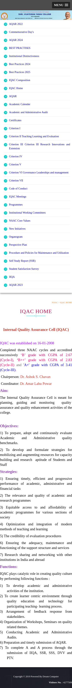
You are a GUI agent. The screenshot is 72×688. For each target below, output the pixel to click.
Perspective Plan (18, 244)
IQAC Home (16, 88)
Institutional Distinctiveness (24, 56)
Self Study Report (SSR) (22, 260)
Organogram (16, 236)
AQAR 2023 (16, 284)
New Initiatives (17, 228)
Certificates (15, 120)
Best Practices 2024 (19, 64)
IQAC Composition (19, 80)
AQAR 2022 (16, 24)
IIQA (12, 276)
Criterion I (14, 128)
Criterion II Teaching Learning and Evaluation (34, 136)
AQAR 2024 (16, 40)
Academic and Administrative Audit (28, 112)
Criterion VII (16, 180)
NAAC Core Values (19, 220)
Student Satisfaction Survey (24, 268)
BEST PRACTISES (19, 48)
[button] (61, 5)
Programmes (16, 204)
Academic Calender (19, 104)
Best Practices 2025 (19, 72)
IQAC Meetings (17, 196)
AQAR (13, 96)
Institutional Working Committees (27, 212)
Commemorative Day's (21, 32)
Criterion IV (15, 156)
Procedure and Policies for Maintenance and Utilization (39, 252)
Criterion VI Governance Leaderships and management (39, 172)
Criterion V (15, 164)
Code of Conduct (18, 188)
